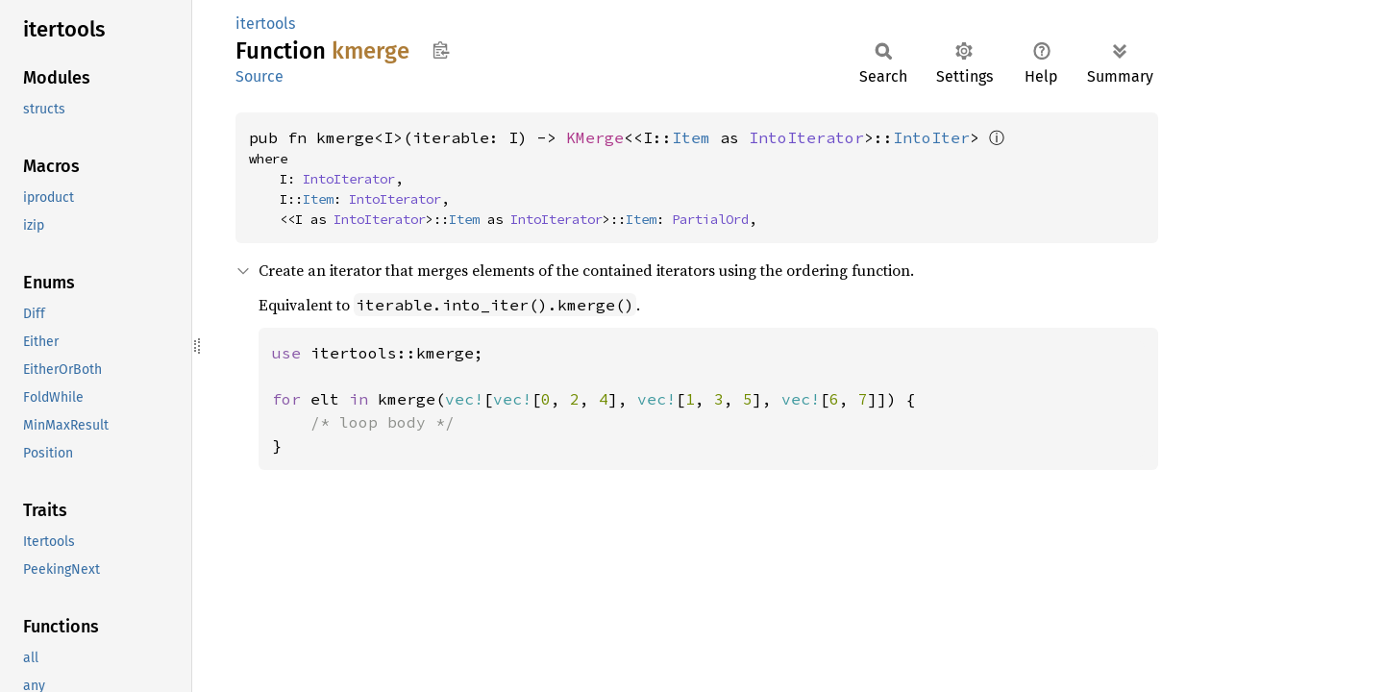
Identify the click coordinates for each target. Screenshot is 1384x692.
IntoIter (931, 137)
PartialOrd (710, 219)
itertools (265, 23)
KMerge (595, 137)
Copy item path (441, 50)
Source (259, 76)
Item (691, 137)
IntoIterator (806, 137)
